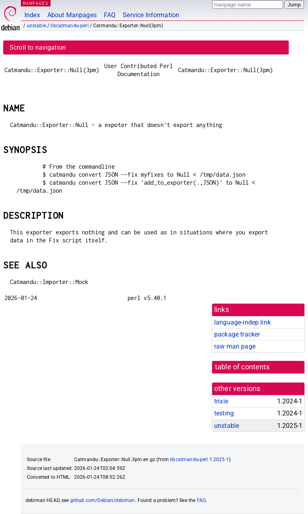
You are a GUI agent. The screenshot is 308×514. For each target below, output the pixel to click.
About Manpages (72, 15)
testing (224, 413)
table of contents (242, 367)
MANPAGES (36, 3)
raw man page (234, 346)
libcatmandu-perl (69, 25)
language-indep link (242, 322)
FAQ (110, 15)
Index (32, 15)
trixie (221, 401)
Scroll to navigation (38, 47)
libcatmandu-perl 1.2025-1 (199, 459)
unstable (36, 25)
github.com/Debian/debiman (102, 500)
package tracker (237, 334)
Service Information (151, 15)
